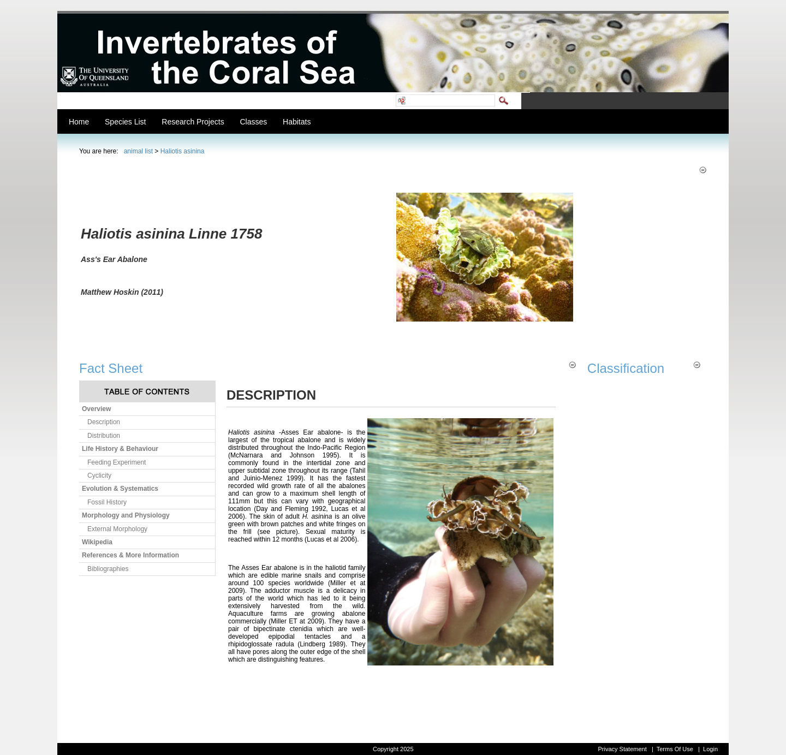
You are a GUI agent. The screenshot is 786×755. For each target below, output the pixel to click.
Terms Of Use (675, 749)
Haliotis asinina (182, 151)
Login (710, 749)
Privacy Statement (622, 749)
